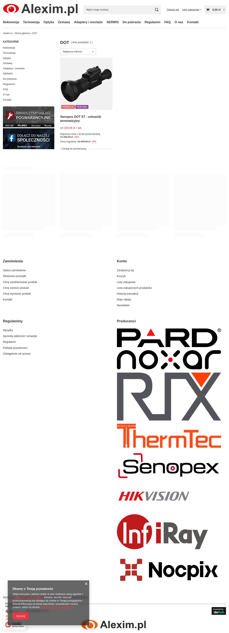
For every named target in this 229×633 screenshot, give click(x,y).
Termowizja (31, 22)
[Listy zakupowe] (191, 9)
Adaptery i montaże (88, 22)
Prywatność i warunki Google (56, 607)
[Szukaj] (156, 9)
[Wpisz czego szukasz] (122, 9)
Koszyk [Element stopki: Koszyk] (121, 276)
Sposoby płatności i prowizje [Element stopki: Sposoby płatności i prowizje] (20, 336)
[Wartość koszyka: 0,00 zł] (215, 9)
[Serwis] (28, 126)
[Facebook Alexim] (28, 148)
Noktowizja (11, 22)
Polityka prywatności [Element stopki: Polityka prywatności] (15, 347)
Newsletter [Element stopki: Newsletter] (123, 305)
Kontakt (193, 22)
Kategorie (11, 41)
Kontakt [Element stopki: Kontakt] (7, 299)
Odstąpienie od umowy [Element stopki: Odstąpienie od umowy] (16, 353)
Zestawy (64, 22)
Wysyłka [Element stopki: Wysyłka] (8, 330)
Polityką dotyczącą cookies (28, 597)
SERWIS (113, 22)
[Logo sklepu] (40, 10)
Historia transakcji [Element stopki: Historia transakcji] (127, 293)
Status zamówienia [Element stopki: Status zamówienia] (14, 270)
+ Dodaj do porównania (73, 148)
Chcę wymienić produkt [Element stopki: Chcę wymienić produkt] (17, 293)
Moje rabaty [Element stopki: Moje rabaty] (124, 299)
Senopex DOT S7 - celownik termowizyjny (80, 118)
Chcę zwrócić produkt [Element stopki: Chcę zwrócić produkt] (16, 287)
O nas (179, 22)
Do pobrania (10, 78)
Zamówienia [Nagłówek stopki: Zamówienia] (13, 261)
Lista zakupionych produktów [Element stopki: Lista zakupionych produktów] (134, 287)
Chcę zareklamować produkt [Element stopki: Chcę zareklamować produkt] (20, 282)
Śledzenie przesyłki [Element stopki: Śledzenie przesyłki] (14, 276)
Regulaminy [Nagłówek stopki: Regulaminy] (13, 321)
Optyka (49, 22)
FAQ (167, 22)
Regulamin (153, 22)
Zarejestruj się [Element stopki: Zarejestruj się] (125, 270)
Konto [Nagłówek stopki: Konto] (122, 261)
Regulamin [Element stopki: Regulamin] (9, 341)
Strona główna (22, 33)
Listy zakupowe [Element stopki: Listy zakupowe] (126, 282)
